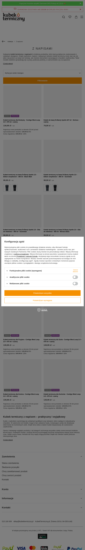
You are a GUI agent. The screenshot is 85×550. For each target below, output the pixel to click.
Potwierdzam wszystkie (42, 293)
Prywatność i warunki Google (27, 256)
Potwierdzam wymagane (42, 300)
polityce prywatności (21, 254)
